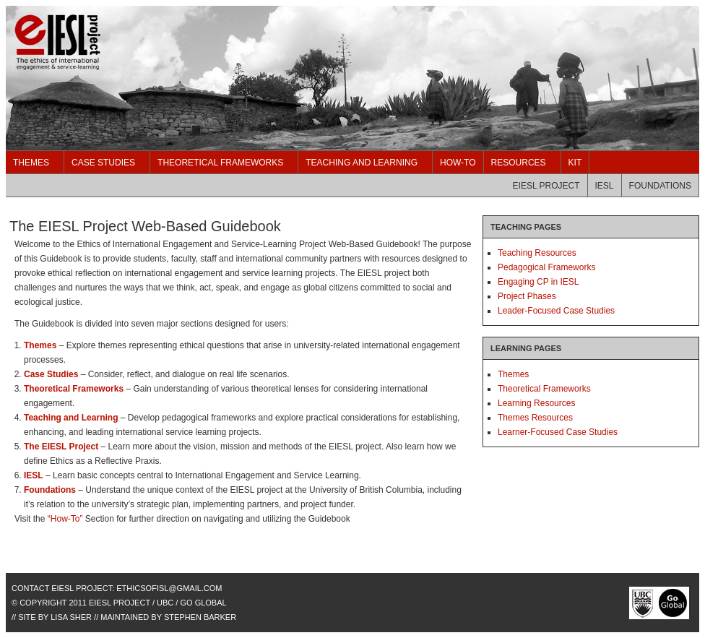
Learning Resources (536, 403)
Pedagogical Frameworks (546, 267)
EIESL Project (546, 186)
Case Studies (103, 163)
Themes (31, 163)
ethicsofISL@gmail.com (169, 588)
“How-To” (65, 519)
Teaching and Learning (362, 163)
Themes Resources (535, 418)
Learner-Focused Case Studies (558, 432)
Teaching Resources (537, 253)
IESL (604, 186)
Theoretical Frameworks (220, 163)
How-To (458, 163)
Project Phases (527, 296)
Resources (518, 163)
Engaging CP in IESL (538, 282)
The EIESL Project (150, 78)
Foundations (660, 186)
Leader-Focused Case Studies (556, 311)
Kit (575, 163)
